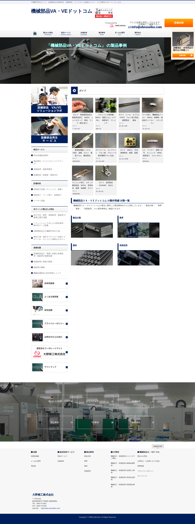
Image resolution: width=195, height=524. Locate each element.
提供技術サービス (67, 452)
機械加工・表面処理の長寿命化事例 (123, 478)
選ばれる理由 (54, 401)
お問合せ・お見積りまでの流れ (148, 461)
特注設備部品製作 (41, 155)
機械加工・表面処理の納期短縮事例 (123, 464)
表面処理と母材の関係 (43, 262)
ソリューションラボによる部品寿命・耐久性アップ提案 (49, 224)
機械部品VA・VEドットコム (61, 11)
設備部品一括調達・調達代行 (46, 175)
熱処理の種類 (39, 267)
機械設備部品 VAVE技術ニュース (47, 273)
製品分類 (87, 456)
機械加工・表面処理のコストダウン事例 (123, 457)
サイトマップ (142, 476)
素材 (85, 466)
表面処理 (87, 471)
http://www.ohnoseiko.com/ (50, 508)
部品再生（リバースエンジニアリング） (48, 162)
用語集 (33, 466)
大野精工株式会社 (94, 517)
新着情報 (136, 422)
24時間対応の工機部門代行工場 (47, 231)
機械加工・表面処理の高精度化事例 (123, 486)
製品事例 (54, 422)
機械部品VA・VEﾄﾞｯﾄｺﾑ (149, 452)
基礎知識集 (35, 456)
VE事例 (95, 422)
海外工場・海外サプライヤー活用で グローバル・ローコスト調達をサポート (50, 238)
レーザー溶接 (39, 201)
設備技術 (136, 401)
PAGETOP (158, 446)
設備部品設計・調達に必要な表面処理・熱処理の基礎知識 (48, 254)
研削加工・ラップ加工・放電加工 (47, 195)
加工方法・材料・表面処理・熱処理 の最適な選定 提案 (50, 216)
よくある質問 (36, 461)
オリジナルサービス (95, 401)
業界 (85, 461)
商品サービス (62, 456)
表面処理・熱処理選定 (43, 169)
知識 (35, 452)
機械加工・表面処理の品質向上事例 (123, 471)
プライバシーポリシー (145, 471)
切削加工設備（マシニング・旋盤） (48, 189)
